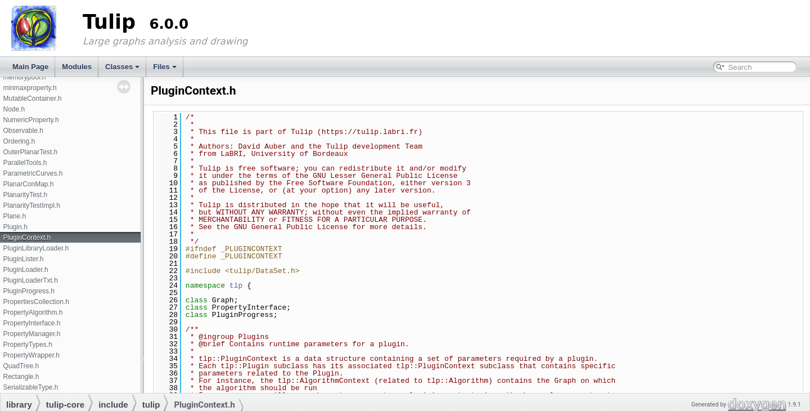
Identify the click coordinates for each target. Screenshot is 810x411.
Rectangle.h (21, 377)
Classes (122, 66)
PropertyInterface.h (31, 323)
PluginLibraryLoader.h (36, 248)
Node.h (14, 109)
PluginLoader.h (25, 270)
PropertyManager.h (31, 334)
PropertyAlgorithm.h (32, 312)
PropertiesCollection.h (36, 302)
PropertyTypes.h (27, 345)
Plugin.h (15, 227)
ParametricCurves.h (32, 173)
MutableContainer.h (32, 98)
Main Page (30, 66)
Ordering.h (19, 141)
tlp (236, 285)
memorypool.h (24, 77)
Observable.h (23, 131)
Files (165, 66)
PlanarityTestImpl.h (31, 205)
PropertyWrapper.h (31, 355)
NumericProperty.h (30, 120)
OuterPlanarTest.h (30, 152)
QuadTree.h (21, 366)
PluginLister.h (23, 259)
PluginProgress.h (28, 291)
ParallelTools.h (25, 163)
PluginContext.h (27, 238)
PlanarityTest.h (25, 195)
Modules (77, 66)
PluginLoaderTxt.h (30, 280)
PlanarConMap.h (28, 184)
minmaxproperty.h (29, 88)
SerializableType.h (30, 387)
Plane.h (14, 216)
